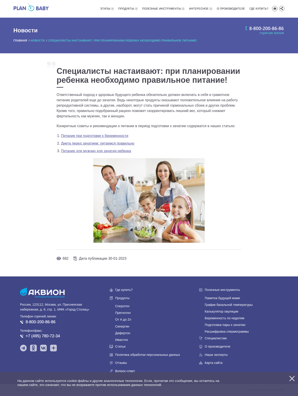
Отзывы (121, 363)
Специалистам (216, 338)
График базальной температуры (229, 305)
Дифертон (122, 333)
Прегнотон (123, 313)
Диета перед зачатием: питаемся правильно (97, 143)
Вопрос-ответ (125, 371)
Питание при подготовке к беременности (94, 136)
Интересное (199, 8)
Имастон (121, 340)
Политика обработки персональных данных (147, 355)
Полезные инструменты (161, 8)
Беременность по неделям (224, 318)
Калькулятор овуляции (221, 311)
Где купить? (259, 8)
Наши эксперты (216, 355)
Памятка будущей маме (222, 298)
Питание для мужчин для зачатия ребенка (96, 151)
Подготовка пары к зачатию (225, 325)
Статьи (120, 346)
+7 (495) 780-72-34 (43, 336)
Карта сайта (213, 363)
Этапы (105, 8)
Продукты (126, 8)
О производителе (231, 8)
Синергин (122, 326)
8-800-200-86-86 (40, 322)
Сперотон (122, 306)
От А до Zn (123, 319)
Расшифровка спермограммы (227, 331)
